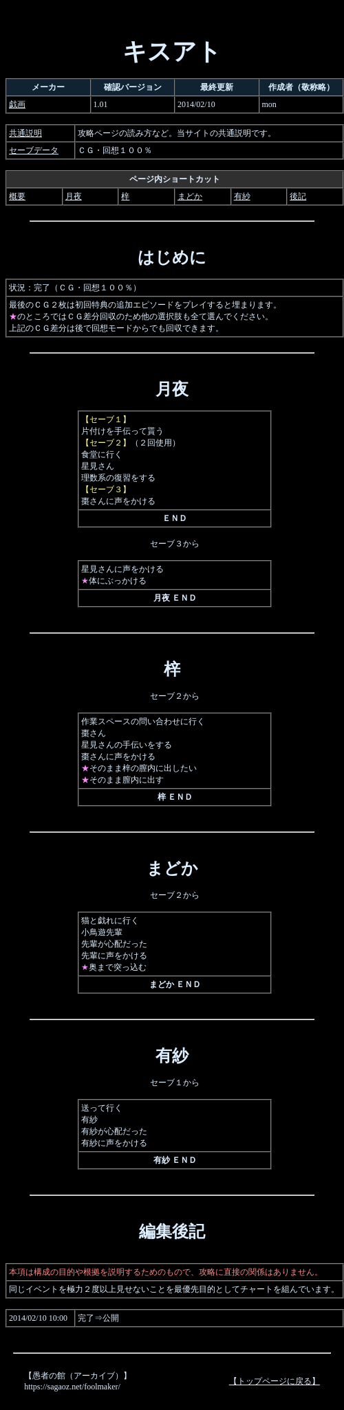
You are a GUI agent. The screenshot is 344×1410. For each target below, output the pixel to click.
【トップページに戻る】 (274, 1381)
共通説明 (25, 133)
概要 (17, 196)
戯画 (17, 104)
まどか (190, 196)
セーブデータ (33, 150)
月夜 (73, 196)
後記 (298, 196)
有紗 (242, 196)
